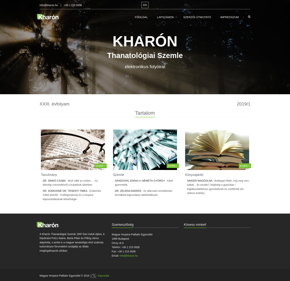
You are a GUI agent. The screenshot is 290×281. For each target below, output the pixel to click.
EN (145, 5)
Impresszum (229, 17)
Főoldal (141, 17)
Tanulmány (49, 175)
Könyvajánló (194, 175)
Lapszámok (165, 17)
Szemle (118, 175)
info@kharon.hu (49, 5)
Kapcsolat (103, 275)
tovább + (101, 165)
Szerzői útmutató (197, 17)
